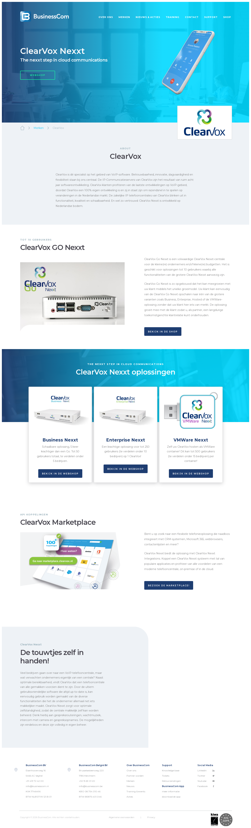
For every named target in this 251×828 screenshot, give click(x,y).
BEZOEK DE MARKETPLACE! (168, 585)
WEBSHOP (37, 75)
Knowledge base (170, 770)
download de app (171, 796)
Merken (124, 17)
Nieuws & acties (148, 17)
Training (172, 17)
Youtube (206, 781)
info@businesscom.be (90, 786)
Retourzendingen (171, 781)
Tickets (165, 775)
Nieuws (130, 786)
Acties (130, 796)
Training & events (136, 791)
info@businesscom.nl (37, 786)
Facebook (206, 786)
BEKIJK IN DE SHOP (163, 331)
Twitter (206, 775)
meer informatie (171, 791)
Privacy (151, 817)
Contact (192, 17)
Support (211, 17)
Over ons (106, 17)
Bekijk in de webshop (60, 473)
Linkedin (206, 770)
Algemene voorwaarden (121, 817)
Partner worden (135, 775)
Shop (227, 17)
